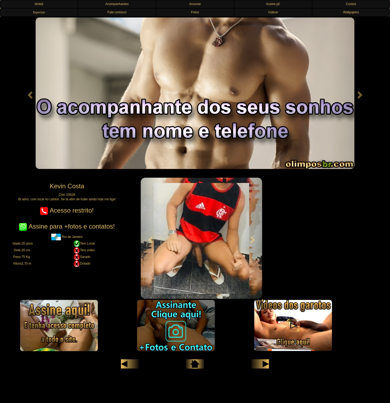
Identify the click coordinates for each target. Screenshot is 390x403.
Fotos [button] (195, 12)
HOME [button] (39, 4)
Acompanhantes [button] (117, 4)
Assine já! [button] (273, 4)
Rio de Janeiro (66, 237)
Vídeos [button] (273, 12)
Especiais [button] (39, 12)
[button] (29, 93)
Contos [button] (351, 4)
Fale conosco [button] (117, 12)
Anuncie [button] (195, 4)
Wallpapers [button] (351, 12)
